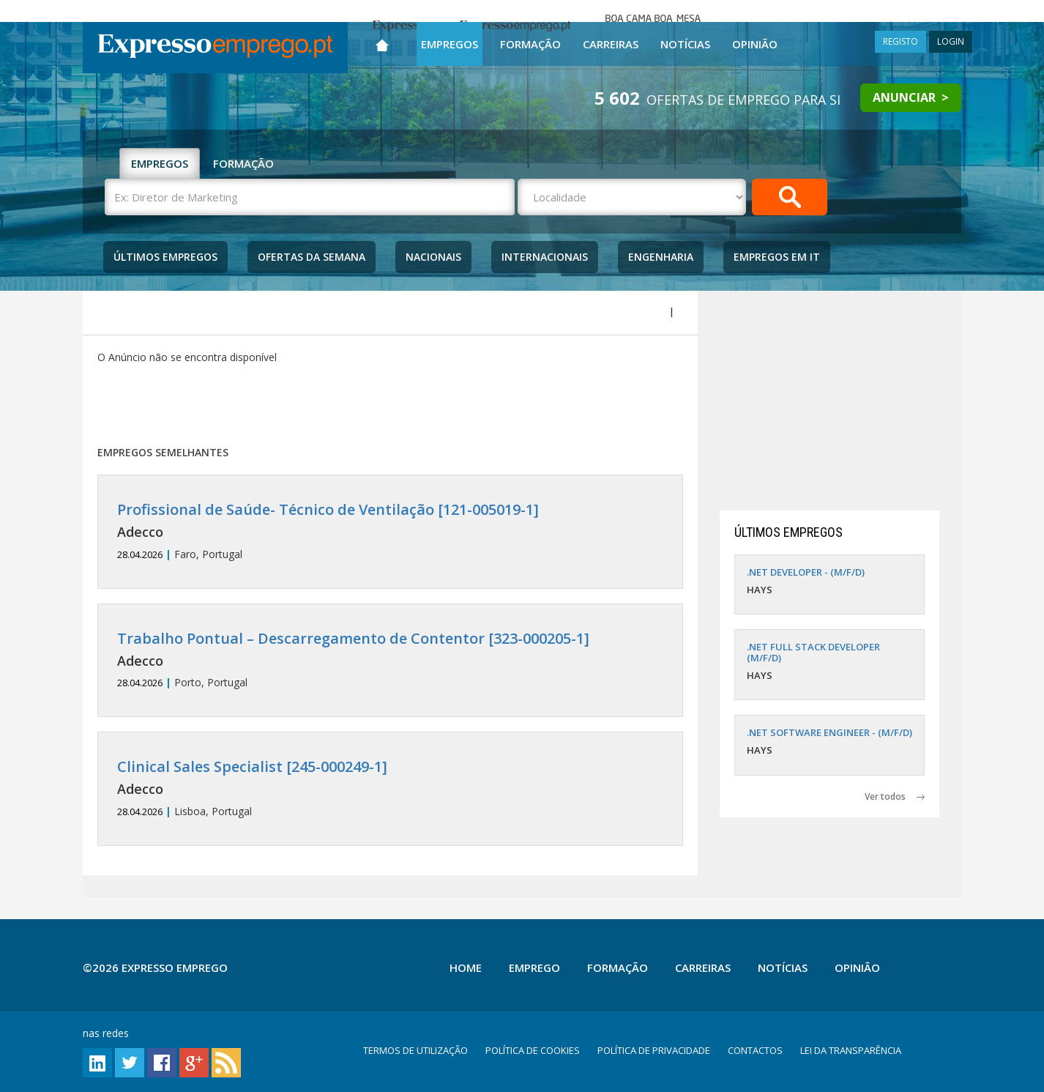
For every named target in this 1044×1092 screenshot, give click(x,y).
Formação (530, 44)
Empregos (449, 44)
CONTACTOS (755, 1050)
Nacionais (433, 257)
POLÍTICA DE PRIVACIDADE (653, 1050)
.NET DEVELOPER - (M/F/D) (806, 572)
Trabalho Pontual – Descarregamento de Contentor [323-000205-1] (353, 638)
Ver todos (895, 796)
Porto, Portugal (390, 660)
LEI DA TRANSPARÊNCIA (850, 1050)
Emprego (534, 967)
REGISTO (900, 41)
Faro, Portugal (390, 531)
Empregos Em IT (777, 257)
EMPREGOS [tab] (159, 163)
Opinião (755, 44)
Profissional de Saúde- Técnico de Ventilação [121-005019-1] (328, 509)
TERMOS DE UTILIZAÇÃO (415, 1050)
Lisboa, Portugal (390, 788)
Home (466, 967)
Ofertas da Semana (311, 257)
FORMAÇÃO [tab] (243, 163)
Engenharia (660, 257)
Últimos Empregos (165, 257)
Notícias (685, 44)
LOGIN (950, 41)
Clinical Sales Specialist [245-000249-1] (252, 766)
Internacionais (545, 257)
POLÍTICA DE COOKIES (532, 1050)
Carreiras (610, 44)
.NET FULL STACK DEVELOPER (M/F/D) (813, 652)
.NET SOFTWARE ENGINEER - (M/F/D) (829, 732)
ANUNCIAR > (911, 97)
